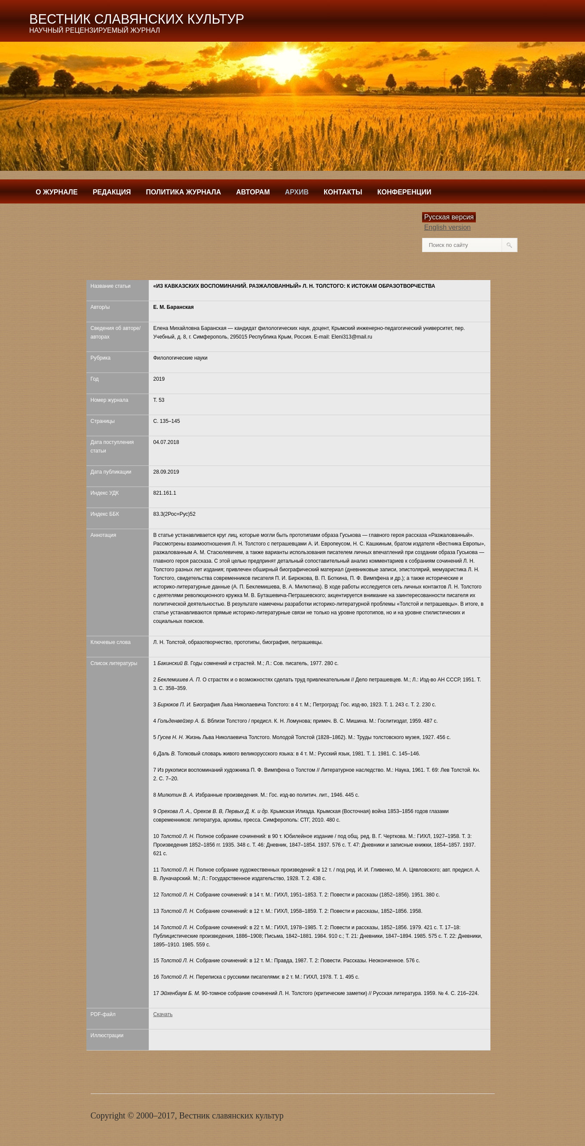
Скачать (163, 1014)
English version (447, 227)
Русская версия (449, 217)
